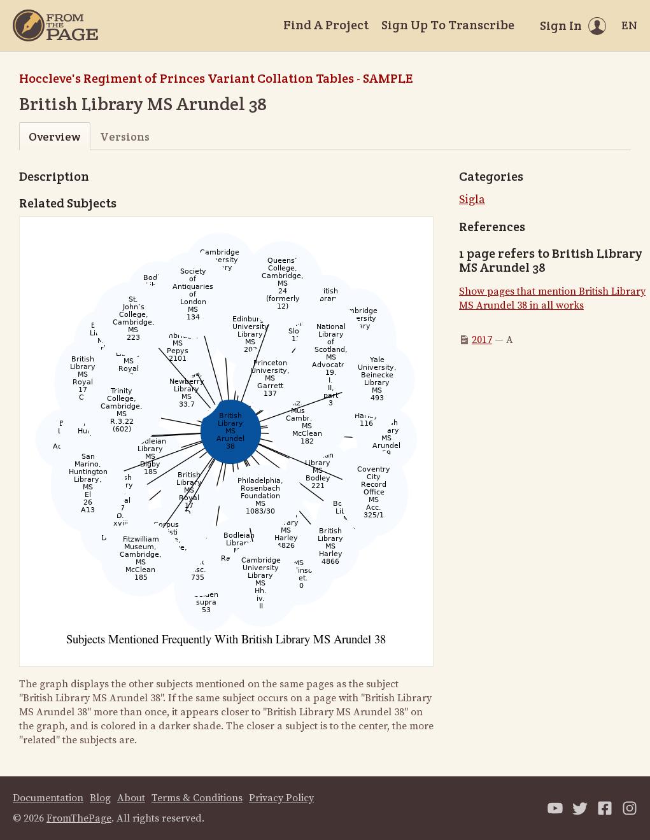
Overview (54, 136)
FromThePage (78, 818)
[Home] (55, 25)
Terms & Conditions (197, 798)
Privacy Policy (281, 798)
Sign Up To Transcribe (447, 25)
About (131, 798)
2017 (482, 339)
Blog (100, 798)
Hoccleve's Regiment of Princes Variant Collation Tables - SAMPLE (216, 78)
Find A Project (326, 25)
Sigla (472, 199)
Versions (125, 136)
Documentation (48, 798)
